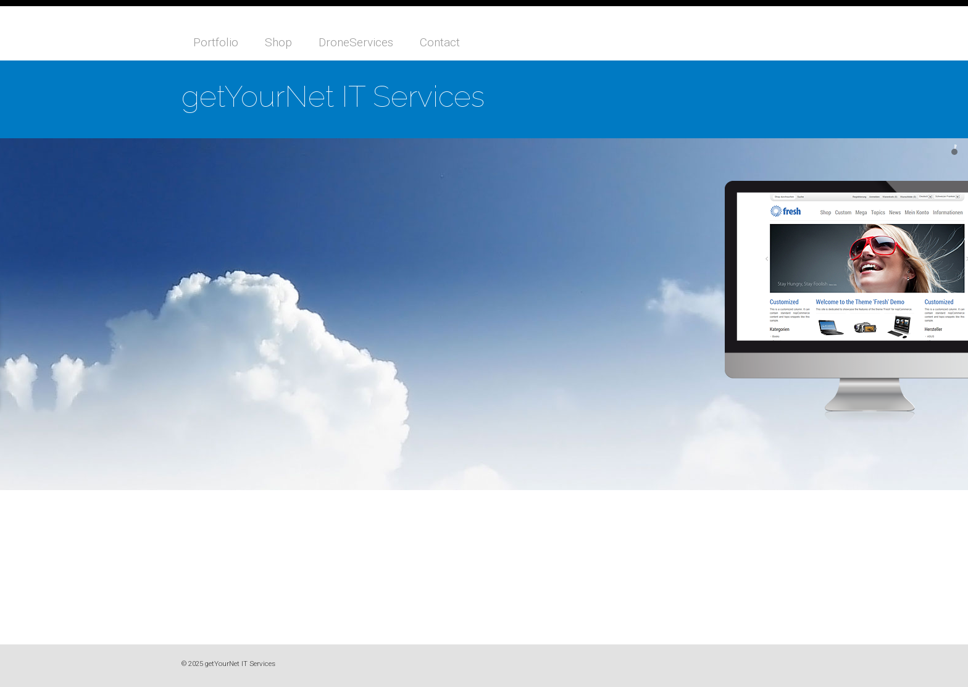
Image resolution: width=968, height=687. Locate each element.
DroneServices (356, 42)
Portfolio (215, 42)
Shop (278, 42)
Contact (440, 42)
